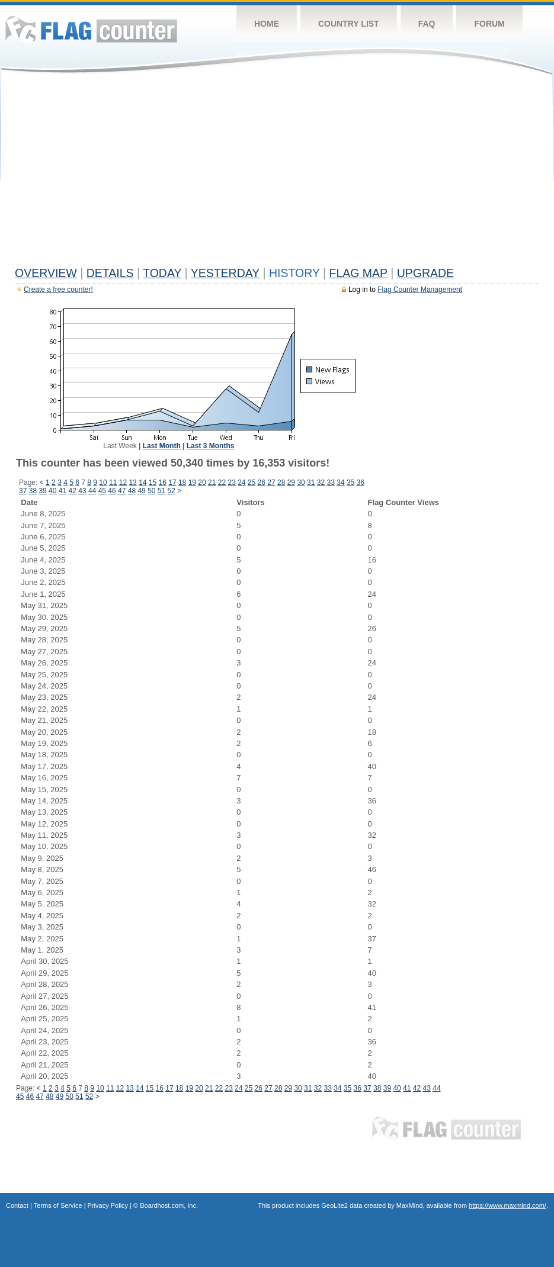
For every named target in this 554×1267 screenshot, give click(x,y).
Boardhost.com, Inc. (169, 1205)
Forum (489, 23)
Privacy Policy (108, 1205)
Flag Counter (91, 29)
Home (266, 23)
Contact (17, 1205)
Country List (348, 23)
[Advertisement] (277, 173)
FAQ (426, 23)
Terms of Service (58, 1205)
